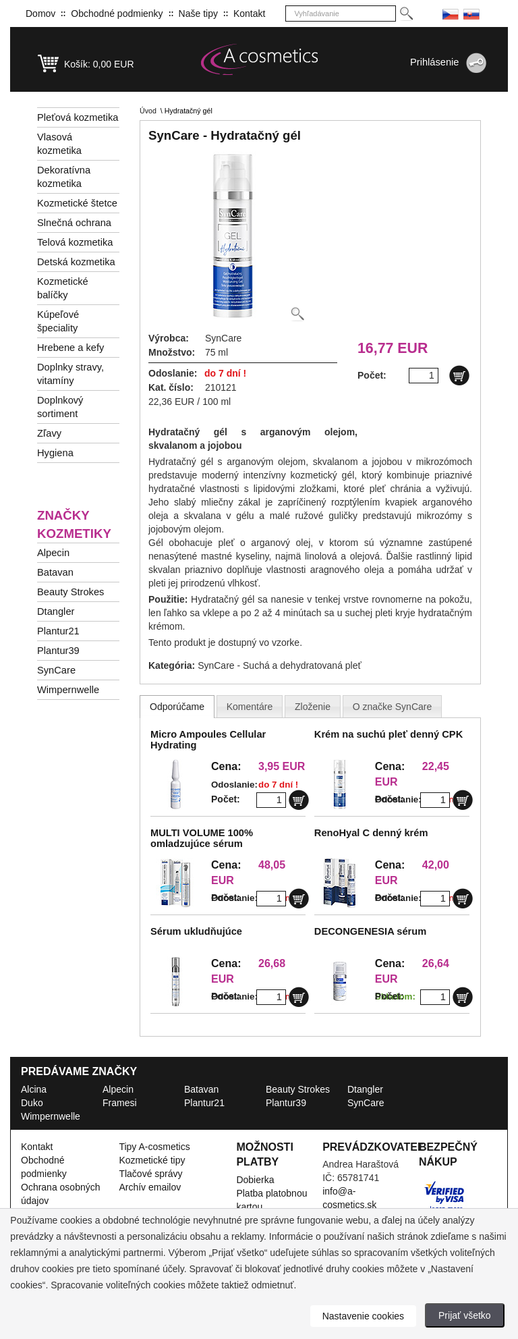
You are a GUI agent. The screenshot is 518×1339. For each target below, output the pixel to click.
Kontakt (249, 13)
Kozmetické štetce (77, 203)
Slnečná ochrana (74, 222)
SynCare (56, 670)
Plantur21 (58, 631)
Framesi (120, 1102)
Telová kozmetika (75, 242)
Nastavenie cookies (363, 1316)
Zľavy (49, 433)
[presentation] (177, 706)
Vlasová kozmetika (59, 144)
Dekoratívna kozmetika (63, 177)
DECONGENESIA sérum (370, 931)
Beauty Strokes (70, 591)
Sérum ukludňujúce (196, 931)
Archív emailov (150, 1187)
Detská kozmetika (76, 261)
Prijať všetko (464, 1315)
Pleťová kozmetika (77, 117)
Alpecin (53, 552)
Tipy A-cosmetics (154, 1146)
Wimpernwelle (68, 689)
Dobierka (255, 1179)
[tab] (177, 706)
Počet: (225, 799)
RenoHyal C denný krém (371, 832)
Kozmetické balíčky (62, 288)
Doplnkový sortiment (60, 407)
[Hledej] (406, 14)
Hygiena (55, 452)
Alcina (34, 1089)
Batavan (55, 572)
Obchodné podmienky (117, 13)
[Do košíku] (459, 375)
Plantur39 (58, 650)
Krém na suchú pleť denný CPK (388, 734)
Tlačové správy (150, 1173)
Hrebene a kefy (70, 347)
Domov (40, 13)
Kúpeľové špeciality (58, 321)
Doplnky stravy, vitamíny (70, 374)
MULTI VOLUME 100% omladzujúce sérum (201, 838)
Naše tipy (198, 13)
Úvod (148, 111)
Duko (32, 1102)
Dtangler (55, 611)
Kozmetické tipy (152, 1160)
